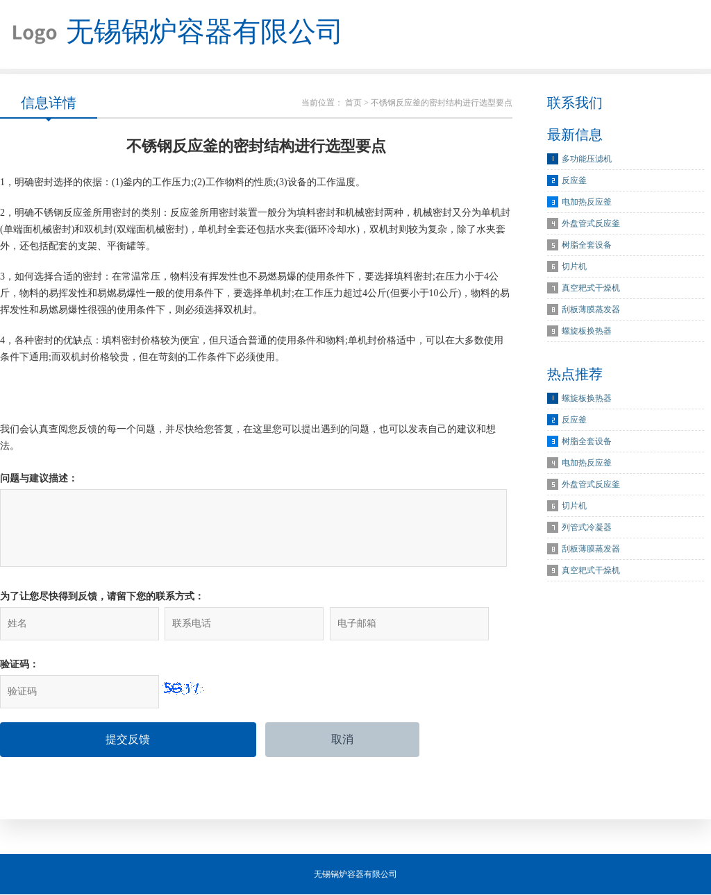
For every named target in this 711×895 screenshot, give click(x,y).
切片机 (574, 267)
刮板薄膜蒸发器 (591, 310)
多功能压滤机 (587, 159)
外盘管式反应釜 (591, 224)
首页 (353, 103)
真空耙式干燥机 (591, 288)
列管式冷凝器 (587, 528)
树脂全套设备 (587, 245)
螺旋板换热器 (587, 331)
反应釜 (574, 181)
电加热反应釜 (587, 202)
